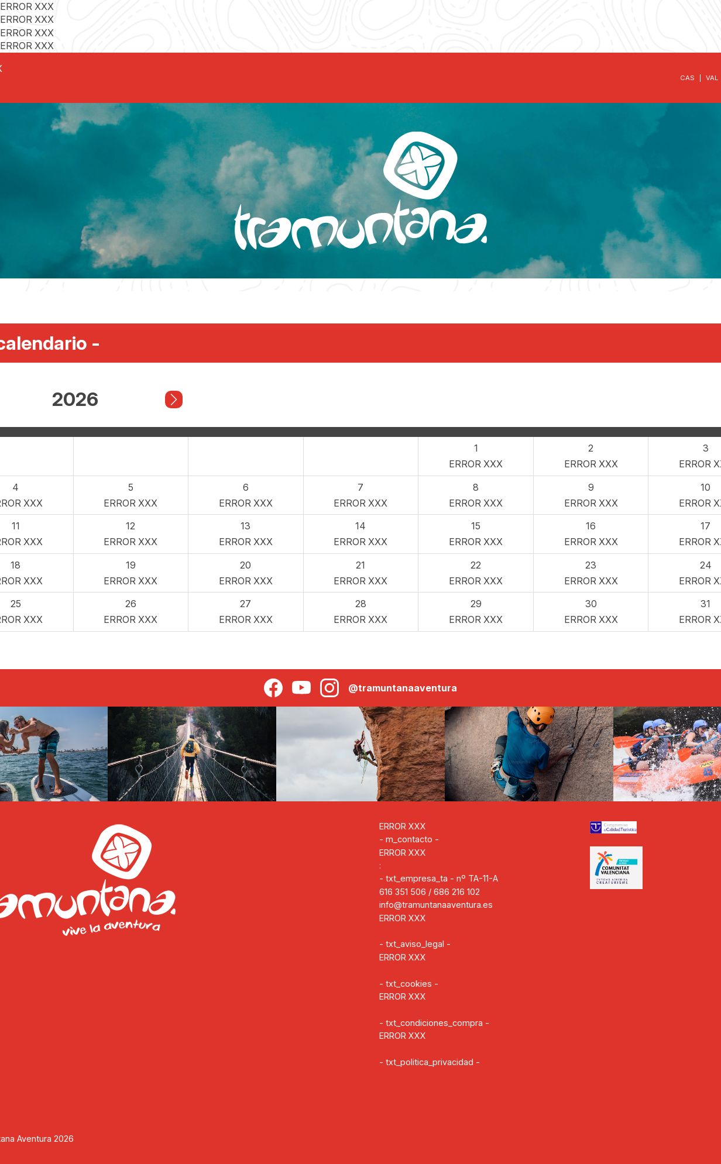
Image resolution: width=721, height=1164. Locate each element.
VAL (712, 78)
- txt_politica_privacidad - (429, 1062)
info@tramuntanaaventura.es (436, 905)
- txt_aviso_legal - (415, 944)
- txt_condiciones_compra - (434, 1023)
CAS (687, 78)
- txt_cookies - (408, 984)
